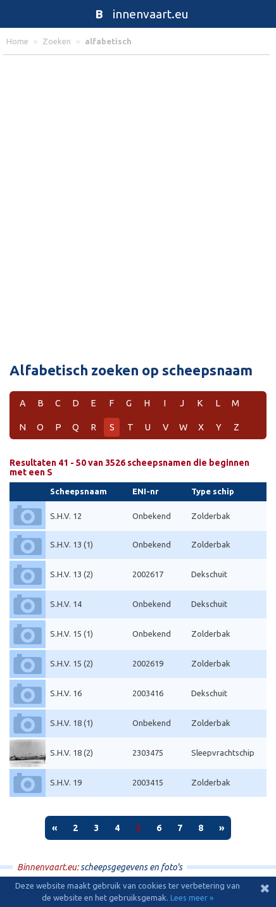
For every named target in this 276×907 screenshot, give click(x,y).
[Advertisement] (138, 206)
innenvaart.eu (138, 14)
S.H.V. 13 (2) (71, 574)
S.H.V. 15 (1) (71, 633)
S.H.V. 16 (66, 693)
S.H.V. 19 (66, 782)
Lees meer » (191, 897)
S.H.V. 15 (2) (71, 663)
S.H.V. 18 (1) (71, 722)
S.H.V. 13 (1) (71, 544)
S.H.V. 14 (66, 603)
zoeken (56, 41)
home (17, 41)
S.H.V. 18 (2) (71, 752)
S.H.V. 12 (66, 515)
